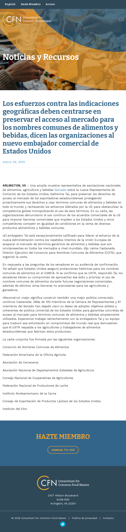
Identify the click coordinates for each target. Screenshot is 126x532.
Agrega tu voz (63, 450)
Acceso (50, 4)
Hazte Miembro (31, 4)
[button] (121, 19)
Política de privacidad (84, 518)
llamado (60, 190)
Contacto (108, 518)
